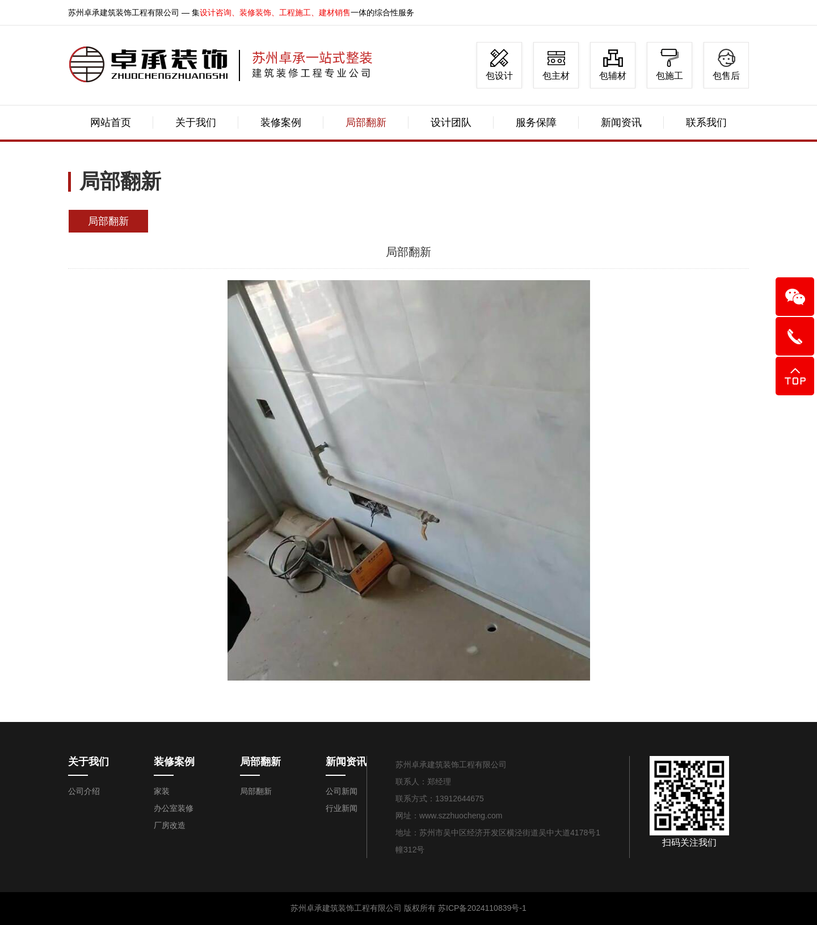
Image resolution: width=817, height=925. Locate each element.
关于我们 (195, 122)
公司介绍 (84, 791)
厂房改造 (170, 825)
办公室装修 (173, 808)
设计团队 (451, 122)
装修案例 (280, 122)
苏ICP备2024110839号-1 (482, 908)
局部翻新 (366, 122)
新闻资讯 (621, 122)
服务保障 (536, 122)
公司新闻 (341, 791)
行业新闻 (341, 808)
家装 (162, 791)
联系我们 (706, 122)
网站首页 (110, 122)
